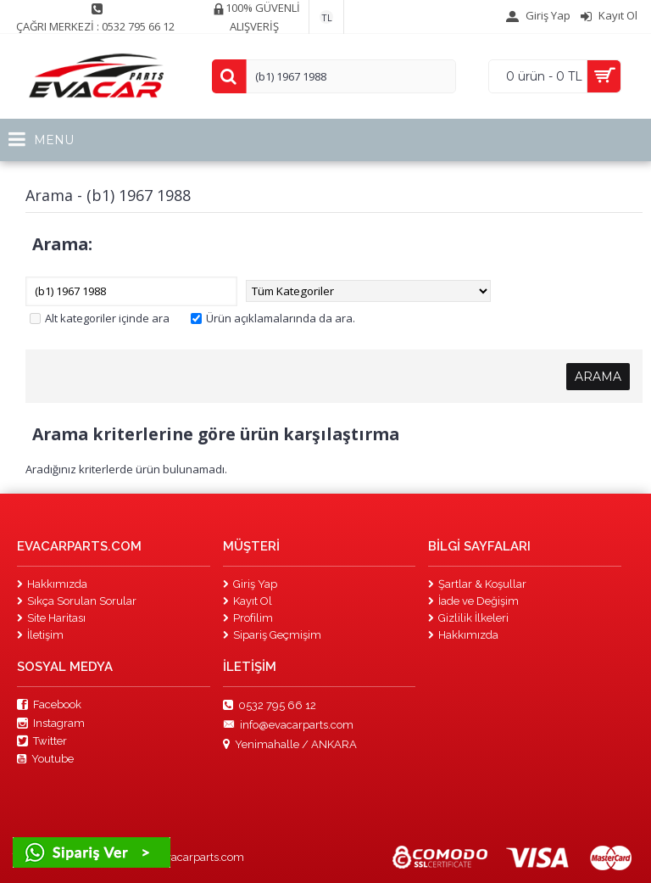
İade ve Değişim (473, 601)
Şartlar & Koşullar (477, 584)
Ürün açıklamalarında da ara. (273, 318)
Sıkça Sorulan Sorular (76, 601)
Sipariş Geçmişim (272, 635)
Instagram (51, 723)
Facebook (49, 705)
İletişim (40, 635)
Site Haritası (51, 618)
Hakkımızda (52, 584)
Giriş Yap (250, 584)
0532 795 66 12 (269, 706)
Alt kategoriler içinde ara (100, 318)
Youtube (45, 759)
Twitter (42, 741)
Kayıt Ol (247, 601)
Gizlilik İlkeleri (468, 618)
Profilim (248, 618)
